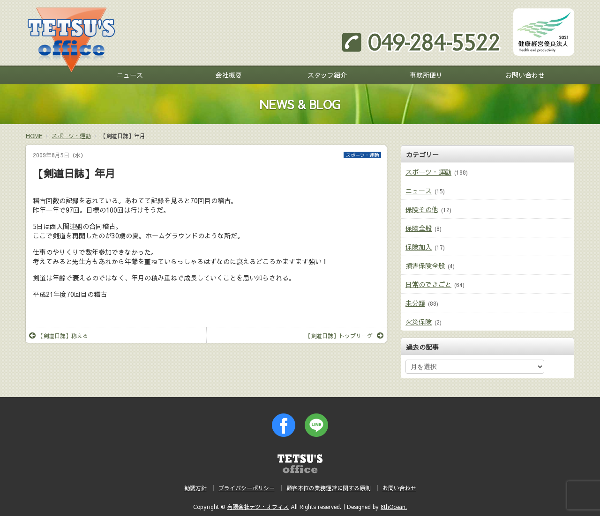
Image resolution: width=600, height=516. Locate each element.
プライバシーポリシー (246, 488)
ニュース (130, 75)
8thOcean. (394, 506)
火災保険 (418, 321)
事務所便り (426, 75)
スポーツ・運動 (362, 155)
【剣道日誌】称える (58, 335)
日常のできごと (428, 284)
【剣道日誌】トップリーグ (344, 335)
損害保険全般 (425, 265)
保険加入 (418, 246)
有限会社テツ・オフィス (258, 506)
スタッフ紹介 (327, 75)
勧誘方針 (195, 488)
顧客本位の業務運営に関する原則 (328, 488)
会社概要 (229, 75)
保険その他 (421, 209)
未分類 (415, 303)
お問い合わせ (525, 75)
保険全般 (418, 228)
